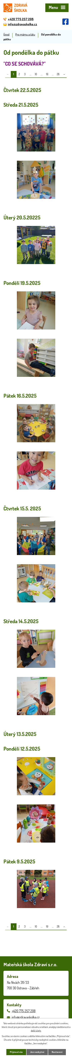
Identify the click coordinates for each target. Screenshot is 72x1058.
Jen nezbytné (37, 1052)
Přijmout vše (16, 1052)
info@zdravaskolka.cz (26, 1017)
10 (36, 74)
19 (47, 74)
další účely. (36, 1030)
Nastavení (57, 1052)
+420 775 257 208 (24, 1011)
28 (58, 74)
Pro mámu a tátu (25, 34)
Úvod (6, 34)
